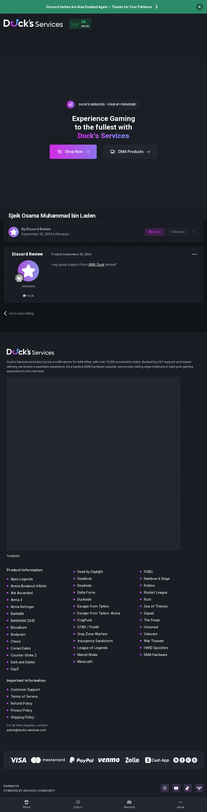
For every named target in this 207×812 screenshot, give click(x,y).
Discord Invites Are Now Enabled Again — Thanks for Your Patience (99, 7)
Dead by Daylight (90, 572)
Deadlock (84, 578)
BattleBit (17, 614)
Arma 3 (16, 600)
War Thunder (154, 641)
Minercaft (84, 662)
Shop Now (73, 151)
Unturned (151, 627)
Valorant (150, 634)
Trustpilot (13, 556)
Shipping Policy (22, 717)
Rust (147, 599)
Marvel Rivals (87, 655)
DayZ (15, 669)
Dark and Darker (23, 662)
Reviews (62, 234)
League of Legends (92, 648)
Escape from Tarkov (93, 606)
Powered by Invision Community (29, 790)
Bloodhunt (19, 627)
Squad (149, 613)
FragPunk (84, 620)
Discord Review (38, 229)
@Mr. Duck (96, 265)
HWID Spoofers (156, 648)
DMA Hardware (155, 655)
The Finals (152, 620)
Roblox (149, 585)
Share (155, 232)
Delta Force (86, 592)
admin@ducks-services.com (26, 730)
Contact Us (11, 786)
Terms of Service (24, 696)
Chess (16, 641)
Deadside (84, 585)
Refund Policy (21, 703)
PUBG (148, 572)
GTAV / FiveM (88, 627)
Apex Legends (22, 579)
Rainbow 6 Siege (157, 578)
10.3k (28, 296)
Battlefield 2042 (23, 620)
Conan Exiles (21, 648)
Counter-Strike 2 (24, 655)
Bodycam (18, 634)
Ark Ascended (22, 593)
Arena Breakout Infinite (29, 586)
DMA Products (130, 151)
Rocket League (155, 592)
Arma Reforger (22, 607)
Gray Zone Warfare (92, 634)
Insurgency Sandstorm (95, 641)
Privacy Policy (21, 710)
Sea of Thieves (156, 606)
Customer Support (25, 689)
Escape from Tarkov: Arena (98, 613)
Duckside (84, 599)
